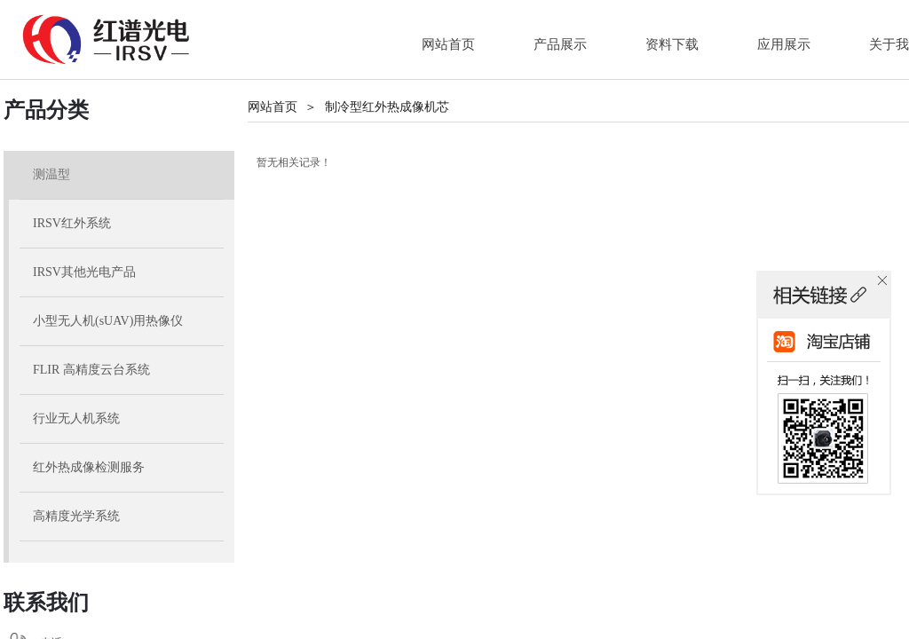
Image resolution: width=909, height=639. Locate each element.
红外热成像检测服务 (89, 467)
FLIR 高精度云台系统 (91, 369)
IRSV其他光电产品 (84, 272)
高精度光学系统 (76, 516)
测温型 (51, 174)
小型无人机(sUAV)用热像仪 (108, 320)
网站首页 (272, 107)
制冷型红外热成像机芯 (387, 107)
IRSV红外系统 (72, 223)
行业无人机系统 (76, 418)
